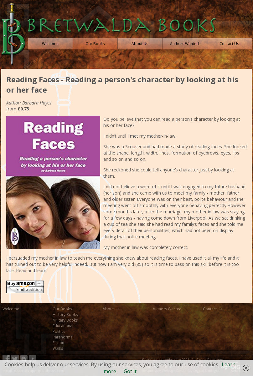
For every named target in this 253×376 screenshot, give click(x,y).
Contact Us (212, 309)
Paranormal (63, 337)
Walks (58, 348)
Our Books (62, 309)
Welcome (11, 309)
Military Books (65, 320)
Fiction (58, 342)
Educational (63, 325)
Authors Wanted (167, 309)
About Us (111, 309)
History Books (65, 314)
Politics (59, 331)
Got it (130, 371)
